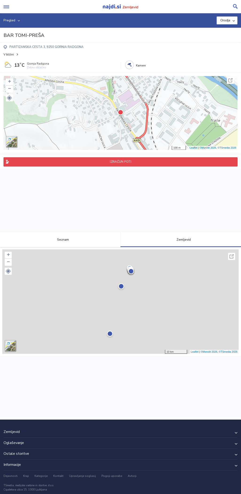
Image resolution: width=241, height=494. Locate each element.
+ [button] (9, 81)
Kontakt (58, 476)
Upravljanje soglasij (82, 476)
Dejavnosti (11, 476)
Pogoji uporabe (111, 476)
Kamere (141, 65)
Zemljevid (181, 239)
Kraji (26, 476)
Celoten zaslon (230, 80)
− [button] (9, 89)
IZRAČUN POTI (120, 162)
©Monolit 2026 (207, 147)
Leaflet (193, 147)
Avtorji (132, 476)
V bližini (9, 54)
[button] (9, 97)
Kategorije (41, 476)
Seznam (60, 239)
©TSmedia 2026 (227, 147)
